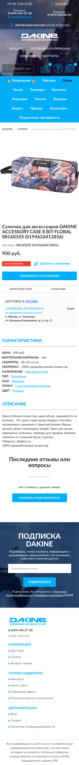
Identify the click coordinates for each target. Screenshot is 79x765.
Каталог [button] (16, 48)
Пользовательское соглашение (32, 698)
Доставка (17, 650)
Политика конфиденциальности (33, 727)
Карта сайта (19, 685)
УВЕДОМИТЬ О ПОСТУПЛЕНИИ (39, 276)
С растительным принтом (33, 386)
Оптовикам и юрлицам (50, 48)
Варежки (60, 99)
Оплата (16, 657)
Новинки (27, 56)
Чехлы (18, 89)
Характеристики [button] (20, 289)
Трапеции (37, 89)
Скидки (16, 720)
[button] (20, 16)
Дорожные (18, 376)
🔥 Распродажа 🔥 (21, 80)
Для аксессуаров (36, 371)
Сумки (67, 80)
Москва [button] (31, 301)
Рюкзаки (49, 80)
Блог (14, 714)
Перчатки (59, 89)
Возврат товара (21, 663)
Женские (18, 381)
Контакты (51, 56)
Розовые (18, 390)
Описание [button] (58, 289)
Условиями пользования (49, 595)
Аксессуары (58, 108)
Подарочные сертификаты (39, 117)
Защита (17, 108)
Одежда (36, 108)
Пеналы (40, 99)
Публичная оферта (23, 691)
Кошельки (19, 99)
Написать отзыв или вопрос (39, 498)
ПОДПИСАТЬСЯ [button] (39, 582)
